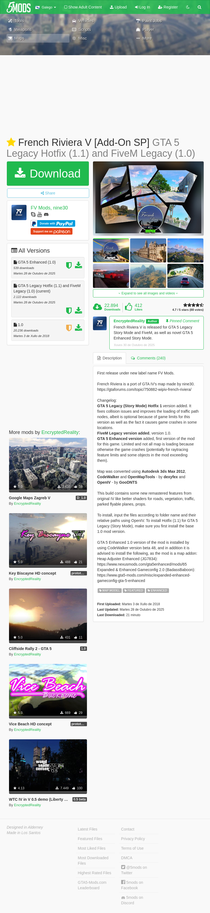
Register (168, 7)
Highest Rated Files (94, 873)
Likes (138, 309)
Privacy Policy (133, 839)
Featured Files (90, 839)
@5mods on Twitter (134, 870)
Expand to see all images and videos (148, 293)
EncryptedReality (60, 432)
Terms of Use (132, 848)
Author (152, 321)
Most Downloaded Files (93, 860)
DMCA (126, 858)
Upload (118, 7)
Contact (127, 829)
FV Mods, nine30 (49, 208)
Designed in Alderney (25, 827)
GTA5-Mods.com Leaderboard (92, 885)
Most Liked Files (92, 848)
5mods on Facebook (132, 885)
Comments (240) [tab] (148, 358)
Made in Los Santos (24, 833)
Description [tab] (109, 358)
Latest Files (88, 829)
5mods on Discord (132, 900)
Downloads (112, 309)
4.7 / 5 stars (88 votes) (187, 309)
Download (48, 173)
